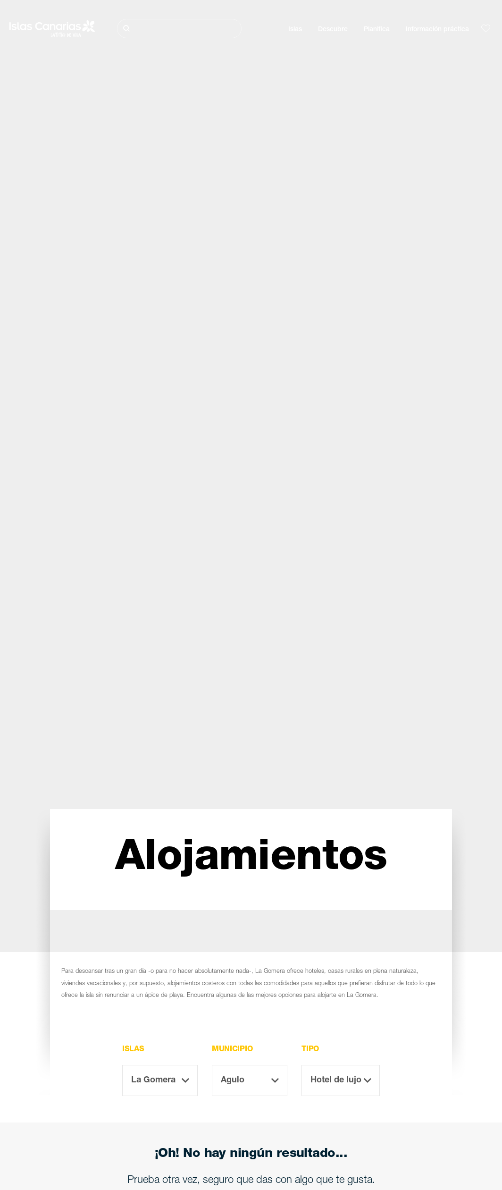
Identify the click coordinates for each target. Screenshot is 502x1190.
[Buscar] (179, 28)
